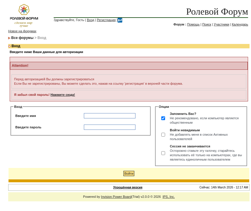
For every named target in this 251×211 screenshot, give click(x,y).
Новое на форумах (22, 31)
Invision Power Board (116, 196)
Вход (90, 20)
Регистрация (106, 20)
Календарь (240, 24)
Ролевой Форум (217, 11)
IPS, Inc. (168, 196)
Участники (221, 24)
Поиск (206, 24)
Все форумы (22, 38)
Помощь (193, 24)
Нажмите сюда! (62, 94)
